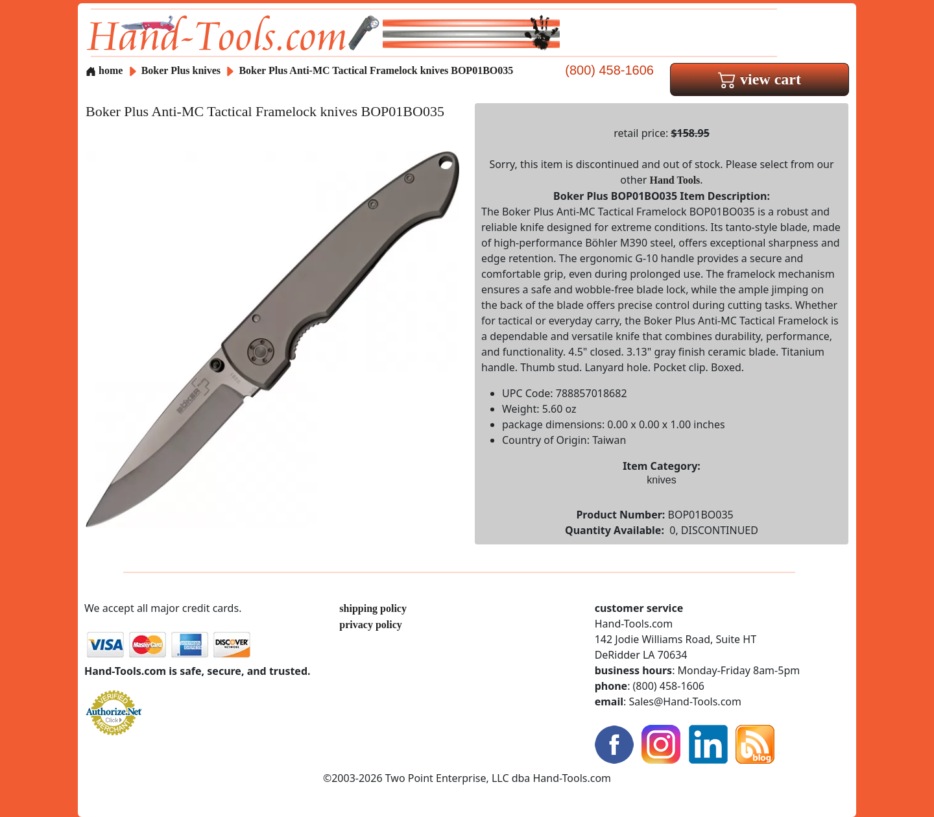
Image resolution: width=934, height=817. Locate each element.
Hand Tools (675, 180)
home (104, 70)
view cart (759, 79)
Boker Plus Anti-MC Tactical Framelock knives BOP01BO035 (376, 70)
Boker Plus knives (181, 70)
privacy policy (370, 624)
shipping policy (373, 608)
